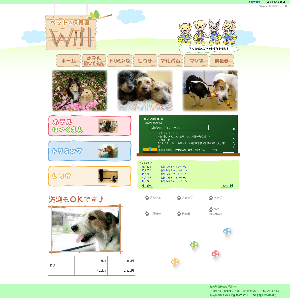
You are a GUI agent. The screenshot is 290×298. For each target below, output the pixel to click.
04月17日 (147, 177)
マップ (215, 197)
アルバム (153, 197)
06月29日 (147, 166)
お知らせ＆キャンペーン (174, 166)
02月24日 (147, 181)
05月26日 (147, 170)
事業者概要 (254, 1)
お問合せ (153, 213)
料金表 (183, 213)
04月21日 (147, 174)
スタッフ (185, 197)
